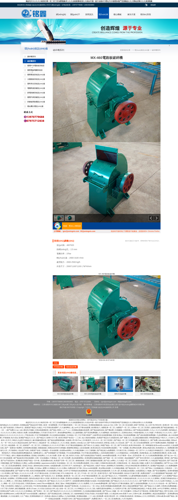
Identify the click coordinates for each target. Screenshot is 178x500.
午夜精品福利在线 (130, 478)
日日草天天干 (67, 466)
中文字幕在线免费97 (51, 428)
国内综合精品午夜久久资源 (39, 478)
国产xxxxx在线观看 (30, 494)
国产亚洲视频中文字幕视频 (55, 453)
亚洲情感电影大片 (37, 496)
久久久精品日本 (40, 481)
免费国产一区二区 (123, 428)
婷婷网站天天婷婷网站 (115, 466)
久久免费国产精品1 (170, 476)
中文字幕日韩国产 (85, 435)
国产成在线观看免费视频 (146, 435)
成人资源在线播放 (89, 438)
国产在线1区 (46, 476)
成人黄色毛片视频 (27, 430)
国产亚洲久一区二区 (41, 491)
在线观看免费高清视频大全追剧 (85, 481)
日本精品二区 (72, 435)
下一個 (156, 218)
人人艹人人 (66, 430)
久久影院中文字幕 (120, 489)
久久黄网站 (155, 478)
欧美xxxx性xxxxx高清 (162, 445)
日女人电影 (94, 463)
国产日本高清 (123, 445)
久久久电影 (149, 433)
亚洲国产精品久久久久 (27, 438)
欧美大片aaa (32, 489)
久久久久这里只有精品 (163, 481)
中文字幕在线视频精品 (74, 445)
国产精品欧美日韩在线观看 (24, 458)
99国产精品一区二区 (109, 445)
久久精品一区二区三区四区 (127, 461)
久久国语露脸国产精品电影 (162, 473)
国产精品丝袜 (89, 466)
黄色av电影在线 (149, 448)
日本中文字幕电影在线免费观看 (76, 471)
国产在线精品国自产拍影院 (91, 456)
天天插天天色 (121, 450)
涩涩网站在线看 (22, 478)
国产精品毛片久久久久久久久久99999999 (66, 491)
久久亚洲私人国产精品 (10, 473)
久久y (152, 430)
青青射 (167, 458)
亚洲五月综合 (27, 466)
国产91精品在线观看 (141, 430)
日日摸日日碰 (55, 473)
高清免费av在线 (47, 461)
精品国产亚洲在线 (72, 486)
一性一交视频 (123, 448)
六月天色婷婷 (127, 499)
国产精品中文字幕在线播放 (119, 483)
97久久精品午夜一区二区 (70, 473)
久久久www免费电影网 (99, 483)
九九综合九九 (85, 486)
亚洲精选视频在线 (96, 425)
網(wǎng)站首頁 (61, 16)
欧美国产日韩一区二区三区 (64, 461)
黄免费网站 (147, 494)
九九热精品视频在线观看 (92, 491)
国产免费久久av (13, 430)
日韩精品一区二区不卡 (136, 450)
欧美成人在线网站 (8, 478)
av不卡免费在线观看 (158, 443)
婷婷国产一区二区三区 (31, 445)
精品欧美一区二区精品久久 (49, 443)
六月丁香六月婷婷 (7, 489)
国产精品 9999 (55, 430)
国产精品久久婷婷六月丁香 (47, 438)
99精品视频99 (71, 483)
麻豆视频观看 (20, 489)
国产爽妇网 (109, 430)
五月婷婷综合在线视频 (12, 468)
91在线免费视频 (130, 435)
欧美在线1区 (95, 448)
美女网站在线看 (105, 468)
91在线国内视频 (104, 481)
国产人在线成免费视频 (139, 483)
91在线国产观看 (102, 494)
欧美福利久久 (116, 433)
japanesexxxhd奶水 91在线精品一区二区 (57, 463)
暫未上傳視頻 (75, 226)
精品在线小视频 (138, 463)
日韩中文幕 (137, 494)
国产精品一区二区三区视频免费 (126, 440)
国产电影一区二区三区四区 (113, 458)
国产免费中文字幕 (146, 481)
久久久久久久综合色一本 (158, 483)
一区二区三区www (81, 425)
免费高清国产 (146, 473)
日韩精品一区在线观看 (50, 450)
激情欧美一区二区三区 (72, 476)
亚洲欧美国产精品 (156, 491)
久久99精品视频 (118, 468)
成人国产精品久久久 (110, 476)
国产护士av (168, 463)
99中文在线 (168, 491)
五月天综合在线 (18, 483)
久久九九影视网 (162, 430)
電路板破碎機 (71, 367)
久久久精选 (65, 443)
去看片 (147, 463)
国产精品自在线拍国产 (82, 499)
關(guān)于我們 (75, 16)
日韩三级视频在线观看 (94, 461)
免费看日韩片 (97, 499)
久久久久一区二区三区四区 (102, 440)
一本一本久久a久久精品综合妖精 (15, 443)
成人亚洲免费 (98, 496)
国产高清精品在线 (55, 494)
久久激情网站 (65, 428)
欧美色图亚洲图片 (108, 453)
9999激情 (149, 445)
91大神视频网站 (157, 463)
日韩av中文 (19, 428)
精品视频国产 (130, 458)
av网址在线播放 (34, 463)
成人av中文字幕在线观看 (81, 428)
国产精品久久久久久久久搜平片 (59, 481)
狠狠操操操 (42, 448)
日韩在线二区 (68, 494)
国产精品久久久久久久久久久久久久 (124, 481)
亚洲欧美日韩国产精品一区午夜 (28, 461)
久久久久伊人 (168, 433)
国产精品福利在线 (97, 430)
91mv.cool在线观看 (90, 468)
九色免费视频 (162, 435)
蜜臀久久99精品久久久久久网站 (55, 468)
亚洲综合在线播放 (73, 478)
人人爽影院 (36, 476)
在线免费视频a (34, 433)
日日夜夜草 (87, 440)
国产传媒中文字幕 (22, 471)
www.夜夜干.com (125, 494)
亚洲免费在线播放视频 (93, 458)
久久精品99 (113, 494)
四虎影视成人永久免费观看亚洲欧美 (153, 453)
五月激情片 (14, 476)
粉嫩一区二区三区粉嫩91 (122, 491)
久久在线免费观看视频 (154, 456)
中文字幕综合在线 (42, 473)
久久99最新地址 (122, 453)
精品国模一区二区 (15, 445)
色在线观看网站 (78, 458)
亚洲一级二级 (63, 456)
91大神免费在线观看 (82, 463)
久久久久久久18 (144, 478)
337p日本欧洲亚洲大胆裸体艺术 (137, 466)
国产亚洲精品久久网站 (18, 463)
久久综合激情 (14, 496)
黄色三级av (60, 483)
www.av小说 (108, 425)
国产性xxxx (107, 491)
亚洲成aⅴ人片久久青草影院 (144, 496)
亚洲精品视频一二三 (84, 496)
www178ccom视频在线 (46, 483)
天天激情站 (13, 450)
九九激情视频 (78, 433)
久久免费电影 (104, 433)
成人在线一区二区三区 (65, 489)
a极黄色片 (43, 494)
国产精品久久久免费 (152, 486)
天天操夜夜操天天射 (102, 478)
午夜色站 (158, 433)
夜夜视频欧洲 (25, 476)
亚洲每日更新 (116, 478)
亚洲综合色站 (127, 433)
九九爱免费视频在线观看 (137, 476)
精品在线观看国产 (160, 494)
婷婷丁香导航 (139, 425)
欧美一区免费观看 (51, 425)
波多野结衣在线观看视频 (102, 435)
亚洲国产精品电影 (157, 466)
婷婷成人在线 (109, 443)
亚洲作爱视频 (173, 471)
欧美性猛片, (78, 466)
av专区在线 (27, 486)
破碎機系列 (156, 50)
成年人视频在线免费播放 (21, 456)
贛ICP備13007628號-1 (68, 407)
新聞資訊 (89, 14)
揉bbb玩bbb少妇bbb (41, 466)
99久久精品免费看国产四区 (133, 486)
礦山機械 (117, 14)
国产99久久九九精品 (92, 445)
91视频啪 (119, 430)
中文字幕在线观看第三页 (91, 476)
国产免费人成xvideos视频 (160, 440)
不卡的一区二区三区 (89, 473)
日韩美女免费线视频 (169, 486)
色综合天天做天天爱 (132, 473)
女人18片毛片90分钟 (154, 425)
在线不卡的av (100, 466)
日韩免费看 (134, 453)
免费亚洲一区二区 (108, 428)
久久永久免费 (51, 456)
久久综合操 (120, 443)
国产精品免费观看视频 (56, 440)
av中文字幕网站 (164, 489)
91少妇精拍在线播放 (58, 435)
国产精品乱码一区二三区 (134, 468)
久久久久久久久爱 (27, 473)
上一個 (151, 218)
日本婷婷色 (9, 486)
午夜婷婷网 (123, 476)
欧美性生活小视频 (58, 478)
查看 (116, 407)
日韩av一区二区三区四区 (140, 428)
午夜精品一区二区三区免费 (60, 458)
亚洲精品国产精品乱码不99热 (31, 425)
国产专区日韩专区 (143, 458)
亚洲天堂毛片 (103, 473)
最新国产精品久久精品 (33, 428)
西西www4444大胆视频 (57, 448)
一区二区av (95, 486)
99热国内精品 (154, 438)
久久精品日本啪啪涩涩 (154, 450)
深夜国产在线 (35, 450)
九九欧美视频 (70, 496)
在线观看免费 (55, 466)
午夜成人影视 (151, 489)
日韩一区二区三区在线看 (123, 425)
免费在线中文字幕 (75, 468)
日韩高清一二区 (171, 468)
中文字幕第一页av (125, 456)
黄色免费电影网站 (65, 433)
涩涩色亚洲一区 (139, 456)
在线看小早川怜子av (74, 440)
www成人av (81, 443)
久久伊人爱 (115, 471)
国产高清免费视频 (91, 433)
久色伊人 (172, 438)
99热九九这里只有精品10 (22, 440)
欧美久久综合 (74, 456)
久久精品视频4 (79, 450)
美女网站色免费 (136, 448)
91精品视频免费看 (7, 471)
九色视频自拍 (158, 468)
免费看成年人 (38, 453)
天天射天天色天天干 (49, 433)
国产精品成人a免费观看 (106, 450)
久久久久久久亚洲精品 (24, 491)
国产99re (149, 468)
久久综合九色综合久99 (46, 489)
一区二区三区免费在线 (112, 499)
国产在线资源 (9, 428)
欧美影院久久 (161, 448)
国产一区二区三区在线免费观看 (137, 443)
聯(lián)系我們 (145, 16)
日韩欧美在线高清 (127, 496)
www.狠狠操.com (87, 478)
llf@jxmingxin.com (87, 231)
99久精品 (18, 481)
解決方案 (131, 14)
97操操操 (6, 438)
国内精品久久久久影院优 (9, 425)
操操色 (73, 443)
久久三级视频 (90, 450)
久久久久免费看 (83, 483)
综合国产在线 (23, 450)
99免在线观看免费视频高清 (21, 453)
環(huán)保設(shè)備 (103, 16)
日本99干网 (143, 461)
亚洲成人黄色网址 (38, 456)
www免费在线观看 (110, 456)
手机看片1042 (67, 499)
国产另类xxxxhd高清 (95, 443)
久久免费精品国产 (155, 476)
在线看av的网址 (66, 450)
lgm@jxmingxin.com (71, 231)
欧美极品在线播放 (128, 471)
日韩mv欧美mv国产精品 (165, 496)
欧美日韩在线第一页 (137, 445)
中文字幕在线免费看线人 (90, 453)
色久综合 (14, 438)
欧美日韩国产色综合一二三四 (70, 438)
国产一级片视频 (28, 468)
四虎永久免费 (22, 433)
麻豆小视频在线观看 (56, 486)
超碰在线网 (155, 428)
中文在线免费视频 (73, 453)
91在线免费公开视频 (55, 471)
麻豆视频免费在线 (40, 440)
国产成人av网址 (110, 461)
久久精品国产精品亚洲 (157, 461)
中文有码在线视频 (40, 486)
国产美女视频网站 (160, 471)
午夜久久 (164, 438)
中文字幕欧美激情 (66, 425)
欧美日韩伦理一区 (112, 496)
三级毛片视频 (169, 450)
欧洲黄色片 (96, 428)
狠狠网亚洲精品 (73, 448)
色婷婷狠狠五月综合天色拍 (84, 494)
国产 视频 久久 (126, 438)
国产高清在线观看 (116, 473)
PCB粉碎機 (58, 367)
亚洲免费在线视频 (30, 448)
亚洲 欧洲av (118, 435)
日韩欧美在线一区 (124, 463)
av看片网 (18, 494)
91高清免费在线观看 (109, 448)
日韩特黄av (127, 430)
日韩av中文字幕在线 (141, 491)
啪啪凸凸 (18, 486)
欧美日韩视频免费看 (38, 471)
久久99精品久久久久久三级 (84, 489)
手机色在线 (29, 435)
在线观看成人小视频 (144, 471)
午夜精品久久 (144, 440)
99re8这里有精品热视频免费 (99, 471)
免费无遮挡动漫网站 (104, 489)
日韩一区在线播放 (42, 458)
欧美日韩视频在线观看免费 (111, 486)
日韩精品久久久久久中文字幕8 (53, 445)
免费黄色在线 (28, 481)
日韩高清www (30, 483)
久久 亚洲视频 (57, 476)
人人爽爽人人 (8, 481)
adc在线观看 (85, 448)
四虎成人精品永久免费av (54, 496)
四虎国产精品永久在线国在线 (108, 438)
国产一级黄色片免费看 (13, 448)
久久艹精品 (24, 496)
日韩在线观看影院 (42, 430)
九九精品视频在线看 (140, 438)
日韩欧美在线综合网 (108, 463)
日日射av (38, 468)
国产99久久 (33, 443)
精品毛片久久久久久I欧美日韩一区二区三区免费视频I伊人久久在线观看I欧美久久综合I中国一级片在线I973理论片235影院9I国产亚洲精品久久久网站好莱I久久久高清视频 (89, 1)
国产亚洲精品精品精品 (136, 489)
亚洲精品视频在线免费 (80, 430)
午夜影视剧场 (139, 433)
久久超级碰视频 (157, 458)
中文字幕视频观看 (42, 435)
